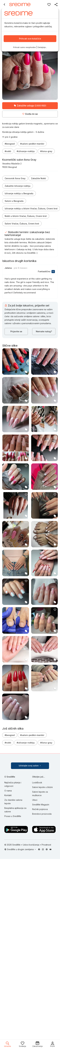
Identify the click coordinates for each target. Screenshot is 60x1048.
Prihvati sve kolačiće (30, 38)
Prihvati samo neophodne (24, 47)
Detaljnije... (42, 47)
